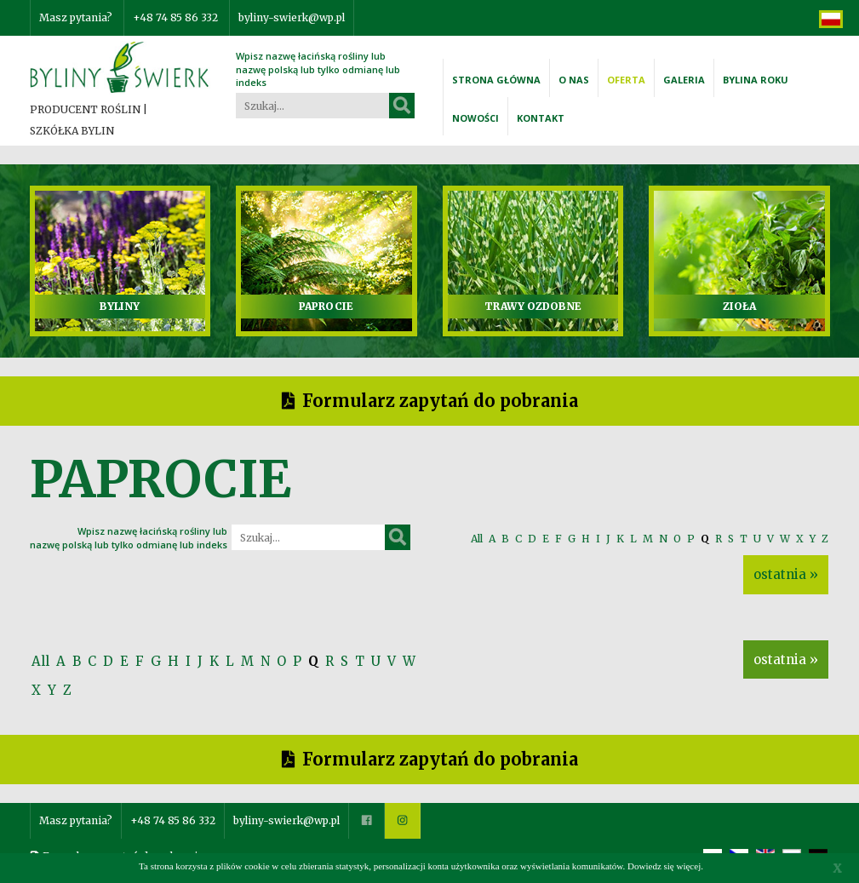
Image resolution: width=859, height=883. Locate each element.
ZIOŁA (739, 306)
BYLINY (120, 306)
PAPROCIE (326, 306)
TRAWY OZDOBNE (532, 306)
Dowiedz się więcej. (665, 866)
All (477, 538)
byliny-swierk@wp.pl (291, 17)
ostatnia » (785, 574)
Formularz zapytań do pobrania (440, 400)
